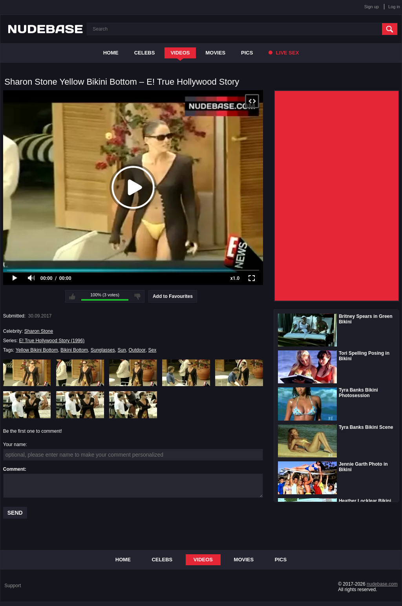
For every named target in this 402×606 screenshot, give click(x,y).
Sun (121, 350)
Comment (14, 469)
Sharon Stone (38, 331)
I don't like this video (137, 296)
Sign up (371, 6)
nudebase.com (382, 584)
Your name (14, 444)
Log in (394, 6)
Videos (180, 53)
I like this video (72, 296)
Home (111, 53)
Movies (216, 53)
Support (12, 585)
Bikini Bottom (74, 350)
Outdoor (137, 350)
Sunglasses (103, 350)
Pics (247, 53)
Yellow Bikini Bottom (37, 350)
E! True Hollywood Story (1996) (51, 340)
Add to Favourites (173, 296)
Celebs (144, 53)
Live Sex (284, 53)
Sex (152, 350)
